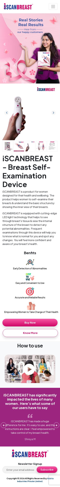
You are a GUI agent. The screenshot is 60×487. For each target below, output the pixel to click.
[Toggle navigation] (53, 6)
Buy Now (30, 322)
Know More (30, 333)
